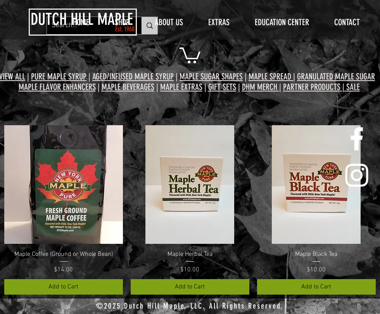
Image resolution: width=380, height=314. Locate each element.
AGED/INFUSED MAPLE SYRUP (133, 76)
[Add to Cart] (63, 287)
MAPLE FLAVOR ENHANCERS (57, 87)
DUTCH (49, 19)
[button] (190, 54)
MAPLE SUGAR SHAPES (211, 76)
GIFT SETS (222, 87)
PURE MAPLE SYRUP (58, 76)
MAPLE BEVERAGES (128, 87)
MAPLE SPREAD (270, 76)
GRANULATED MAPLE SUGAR (336, 76)
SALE (353, 87)
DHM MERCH (260, 87)
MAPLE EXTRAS (181, 87)
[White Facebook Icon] (356, 138)
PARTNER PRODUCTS (311, 87)
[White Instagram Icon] (356, 175)
